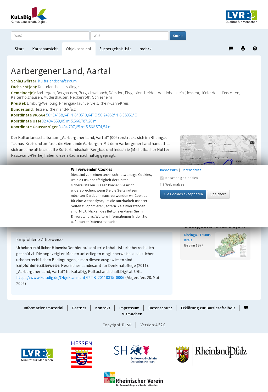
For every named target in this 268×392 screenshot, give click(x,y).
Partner (79, 308)
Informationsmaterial (43, 308)
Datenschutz (160, 308)
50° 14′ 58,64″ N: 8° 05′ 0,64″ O (71, 115)
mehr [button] (145, 49)
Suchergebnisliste (115, 49)
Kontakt (102, 308)
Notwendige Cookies (179, 178)
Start (19, 49)
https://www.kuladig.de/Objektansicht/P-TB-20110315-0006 (70, 278)
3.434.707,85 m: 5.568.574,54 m (85, 127)
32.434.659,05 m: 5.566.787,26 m (69, 121)
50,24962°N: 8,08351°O (117, 115)
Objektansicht (79, 49)
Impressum (129, 308)
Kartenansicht (45, 49)
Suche (178, 35)
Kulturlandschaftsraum (57, 81)
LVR (128, 325)
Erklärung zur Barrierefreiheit (208, 308)
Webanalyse (172, 184)
